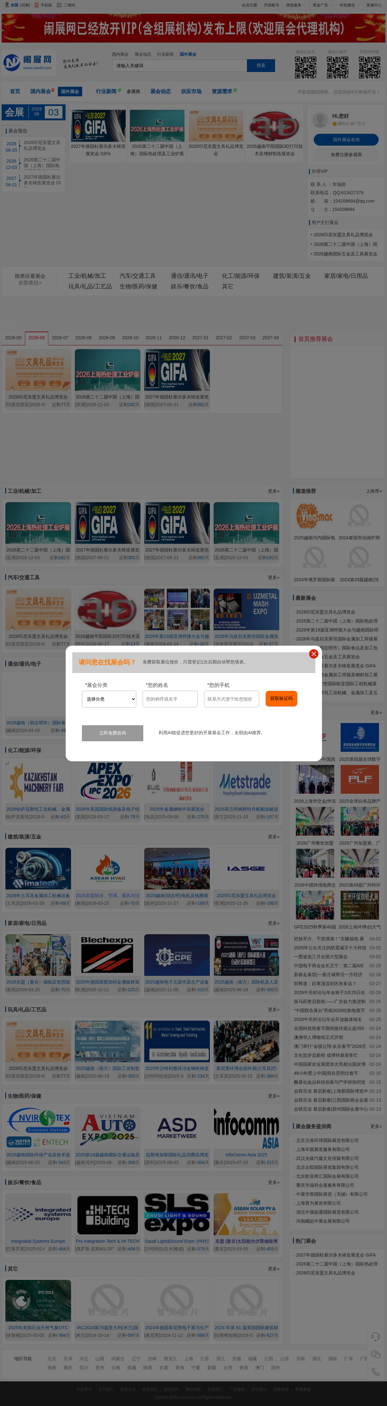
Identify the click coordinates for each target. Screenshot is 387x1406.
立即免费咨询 (112, 732)
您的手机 (218, 685)
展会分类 (96, 685)
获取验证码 (281, 698)
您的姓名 (157, 685)
